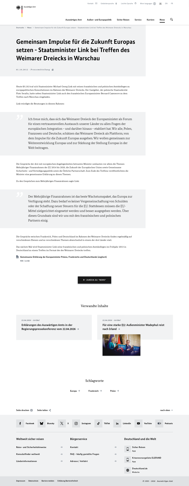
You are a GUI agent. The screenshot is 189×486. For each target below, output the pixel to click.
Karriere (150, 19)
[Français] (172, 3)
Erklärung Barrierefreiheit (68, 481)
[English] (166, 3)
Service (138, 19)
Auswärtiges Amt (73, 19)
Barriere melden (48, 481)
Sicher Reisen (123, 19)
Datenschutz (33, 481)
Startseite (21, 27)
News (162, 20)
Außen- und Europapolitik (99, 19)
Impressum (20, 481)
